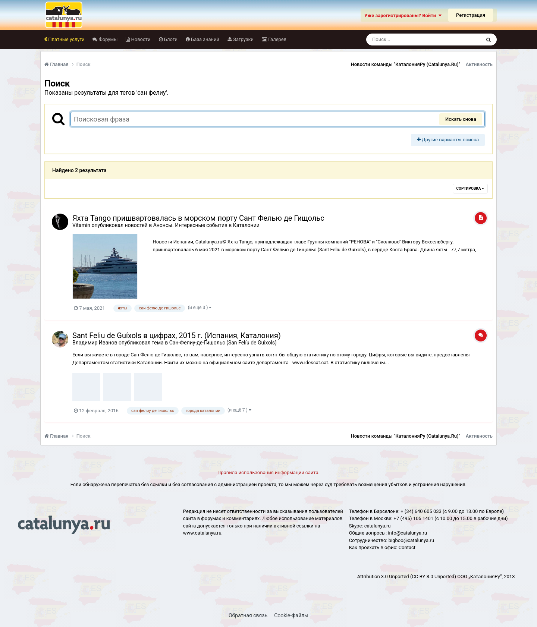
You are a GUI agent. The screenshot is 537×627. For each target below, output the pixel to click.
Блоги (170, 39)
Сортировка (470, 188)
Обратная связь (248, 615)
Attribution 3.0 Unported (383, 576)
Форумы (107, 39)
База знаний (204, 39)
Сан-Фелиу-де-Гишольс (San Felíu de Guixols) (223, 343)
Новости (140, 39)
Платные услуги (65, 39)
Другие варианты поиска (448, 139)
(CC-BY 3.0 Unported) (433, 576)
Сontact (407, 547)
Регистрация (470, 15)
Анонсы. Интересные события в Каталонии (206, 225)
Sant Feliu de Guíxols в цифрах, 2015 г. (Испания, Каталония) (176, 335)
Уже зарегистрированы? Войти (403, 15)
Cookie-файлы (291, 615)
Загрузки (243, 39)
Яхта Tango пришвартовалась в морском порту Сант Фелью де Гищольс (198, 218)
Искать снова (460, 119)
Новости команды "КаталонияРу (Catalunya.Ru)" (405, 64)
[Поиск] (409, 39)
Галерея (276, 39)
